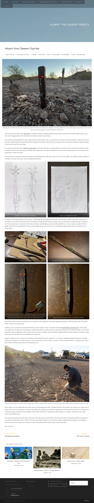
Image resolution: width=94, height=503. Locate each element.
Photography (65, 54)
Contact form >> (15, 495)
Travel (73, 54)
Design (34, 54)
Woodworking (81, 54)
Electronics (42, 54)
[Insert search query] (78, 483)
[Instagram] (29, 486)
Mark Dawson (10, 54)
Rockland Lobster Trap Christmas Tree (18, 462)
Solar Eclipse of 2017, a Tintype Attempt (47, 470)
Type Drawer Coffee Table (75, 461)
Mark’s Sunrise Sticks (30, 148)
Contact (86, 500)
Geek (48, 54)
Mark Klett (26, 133)
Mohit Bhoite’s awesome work (70, 327)
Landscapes (56, 54)
